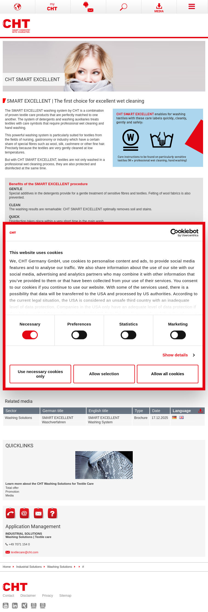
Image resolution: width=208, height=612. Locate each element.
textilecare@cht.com (24, 552)
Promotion (12, 491)
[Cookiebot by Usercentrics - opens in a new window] (174, 233)
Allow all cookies (167, 374)
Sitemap (65, 596)
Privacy (47, 596)
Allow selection (104, 374)
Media (9, 495)
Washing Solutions (59, 566)
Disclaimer (28, 596)
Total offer (12, 487)
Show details (175, 355)
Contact (8, 596)
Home (7, 566)
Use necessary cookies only (40, 374)
